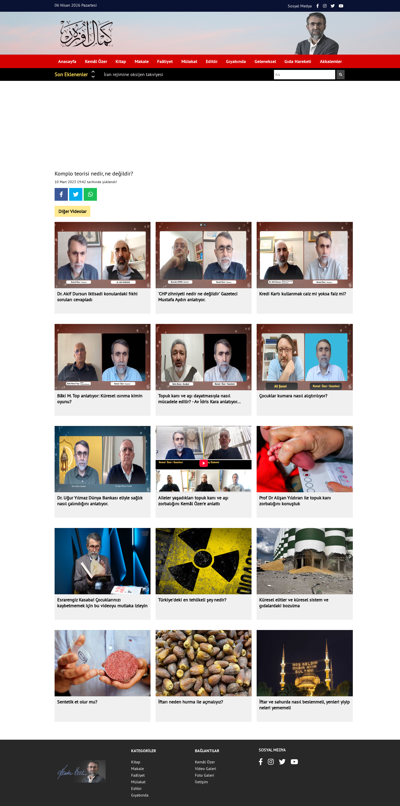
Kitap (121, 61)
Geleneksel (265, 61)
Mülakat (189, 61)
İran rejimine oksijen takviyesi (133, 74)
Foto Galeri (204, 775)
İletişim (201, 781)
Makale (142, 61)
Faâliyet (165, 61)
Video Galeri (205, 768)
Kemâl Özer (96, 61)
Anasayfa (67, 61)
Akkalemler (331, 61)
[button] (93, 71)
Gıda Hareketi (297, 61)
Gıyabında (236, 61)
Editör (212, 61)
